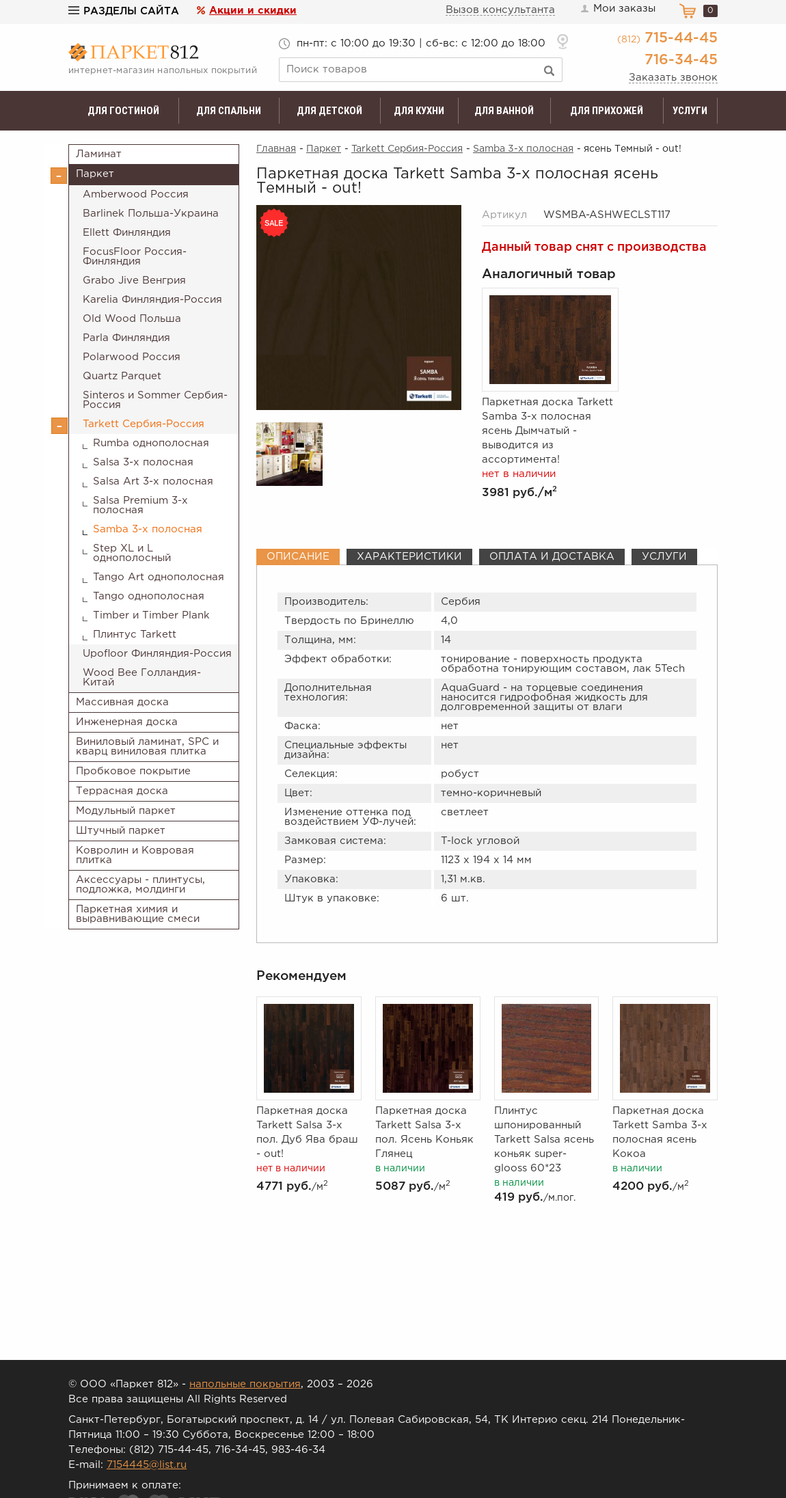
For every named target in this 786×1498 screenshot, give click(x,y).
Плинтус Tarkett (134, 634)
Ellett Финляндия (127, 232)
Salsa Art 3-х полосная (153, 481)
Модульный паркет (126, 810)
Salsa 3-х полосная (143, 462)
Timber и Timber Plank (151, 615)
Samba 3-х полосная (147, 529)
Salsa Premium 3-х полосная (140, 505)
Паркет (95, 173)
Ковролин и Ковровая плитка (135, 855)
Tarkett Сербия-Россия (143, 424)
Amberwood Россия (136, 194)
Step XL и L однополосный (132, 553)
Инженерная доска (127, 722)
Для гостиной (123, 111)
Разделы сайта (123, 11)
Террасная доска (122, 791)
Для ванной (504, 111)
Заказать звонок (673, 77)
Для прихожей (606, 111)
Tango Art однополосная (158, 577)
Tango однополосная (148, 596)
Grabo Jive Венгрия (134, 280)
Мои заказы (617, 9)
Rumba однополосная (151, 443)
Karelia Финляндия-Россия (152, 299)
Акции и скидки (253, 10)
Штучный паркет (120, 830)
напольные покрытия (245, 1384)
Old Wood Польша (132, 318)
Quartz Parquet (122, 376)
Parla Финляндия (126, 337)
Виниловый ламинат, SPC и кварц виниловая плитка (147, 746)
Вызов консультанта (500, 9)
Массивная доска (122, 702)
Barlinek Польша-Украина (151, 213)
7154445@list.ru (147, 1464)
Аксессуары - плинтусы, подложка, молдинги (140, 884)
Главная (276, 149)
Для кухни (419, 111)
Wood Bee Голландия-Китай (142, 677)
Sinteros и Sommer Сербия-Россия (155, 400)
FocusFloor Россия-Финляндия (135, 256)
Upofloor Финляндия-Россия (157, 653)
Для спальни (228, 111)
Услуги (690, 111)
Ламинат (99, 154)
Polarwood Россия (131, 357)
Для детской (329, 111)
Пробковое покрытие (133, 771)
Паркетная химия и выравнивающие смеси (138, 914)
